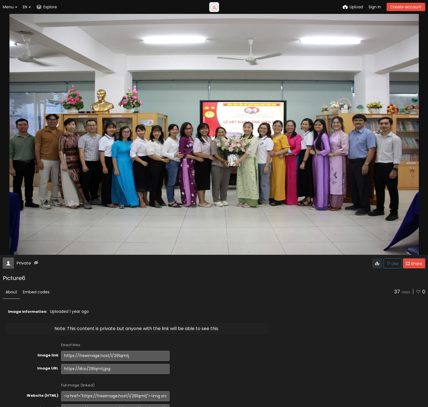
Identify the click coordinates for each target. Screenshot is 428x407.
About (11, 292)
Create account (406, 7)
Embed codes (36, 292)
